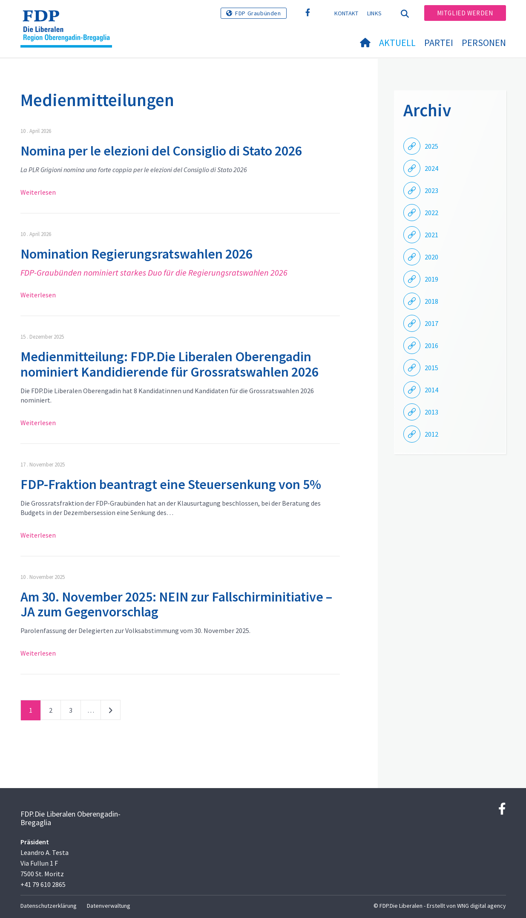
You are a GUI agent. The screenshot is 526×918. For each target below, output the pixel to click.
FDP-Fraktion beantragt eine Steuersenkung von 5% (170, 484)
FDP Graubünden (258, 13)
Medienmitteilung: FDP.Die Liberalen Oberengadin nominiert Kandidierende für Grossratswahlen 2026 (169, 364)
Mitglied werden (465, 13)
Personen (484, 43)
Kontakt (346, 13)
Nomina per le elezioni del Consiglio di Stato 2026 (161, 150)
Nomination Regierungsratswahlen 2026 (136, 253)
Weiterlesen (38, 192)
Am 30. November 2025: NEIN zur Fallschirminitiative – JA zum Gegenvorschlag (176, 604)
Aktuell (397, 43)
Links (374, 13)
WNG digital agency (481, 905)
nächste (110, 711)
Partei (438, 43)
